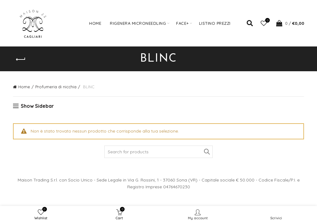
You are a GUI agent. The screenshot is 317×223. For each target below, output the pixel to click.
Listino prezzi (215, 23)
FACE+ (182, 23)
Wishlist (267, 21)
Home (95, 23)
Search (206, 152)
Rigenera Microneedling (138, 23)
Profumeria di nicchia (55, 86)
